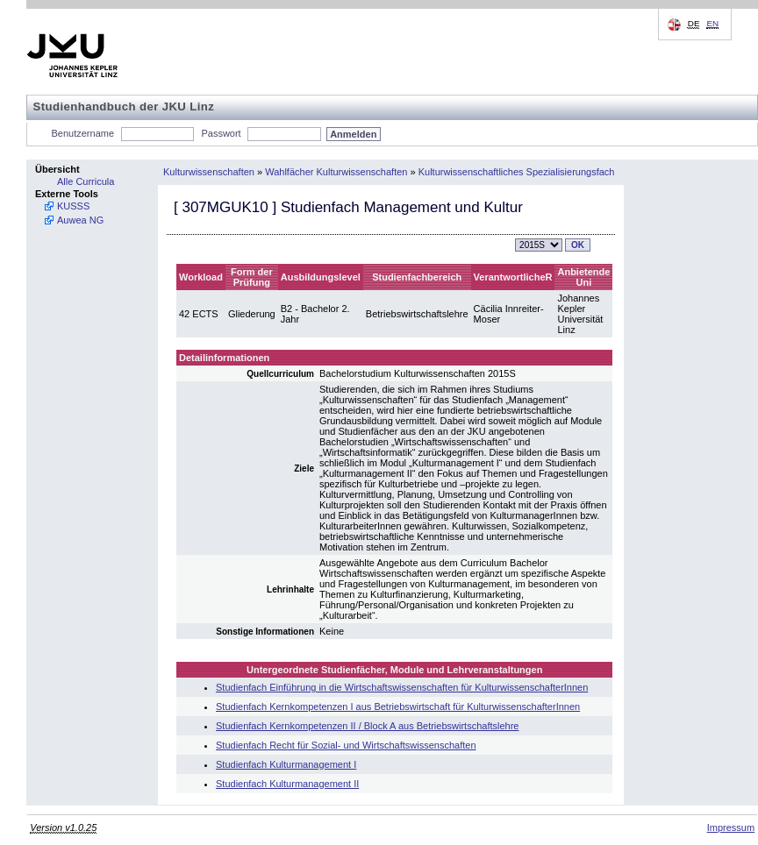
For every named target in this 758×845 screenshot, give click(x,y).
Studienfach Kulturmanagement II (287, 783)
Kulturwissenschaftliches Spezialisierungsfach (516, 172)
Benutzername (83, 133)
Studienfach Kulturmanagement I (286, 764)
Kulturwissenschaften (208, 172)
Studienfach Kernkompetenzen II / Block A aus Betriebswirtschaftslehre (367, 726)
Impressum (730, 827)
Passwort (220, 133)
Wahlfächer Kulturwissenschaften (336, 172)
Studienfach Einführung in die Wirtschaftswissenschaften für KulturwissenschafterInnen (402, 687)
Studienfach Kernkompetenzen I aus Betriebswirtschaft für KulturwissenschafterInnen (398, 706)
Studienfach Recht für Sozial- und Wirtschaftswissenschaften (346, 745)
